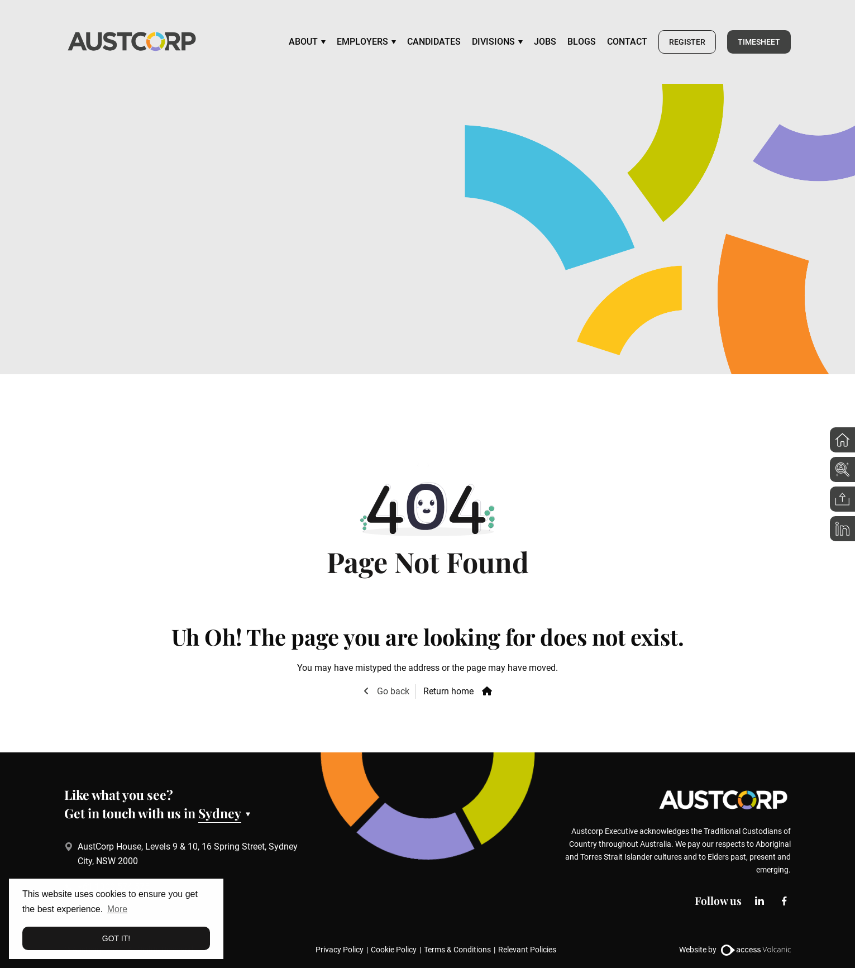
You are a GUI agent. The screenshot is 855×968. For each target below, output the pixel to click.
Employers (362, 41)
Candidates (434, 41)
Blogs (581, 41)
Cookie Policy (394, 949)
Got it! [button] (116, 938)
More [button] (117, 909)
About (303, 41)
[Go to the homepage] (131, 42)
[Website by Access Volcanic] (756, 949)
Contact (627, 41)
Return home (448, 691)
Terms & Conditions (457, 949)
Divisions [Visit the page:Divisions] (493, 41)
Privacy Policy (340, 949)
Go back (392, 691)
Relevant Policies (527, 949)
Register (687, 41)
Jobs (545, 41)
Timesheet (759, 41)
